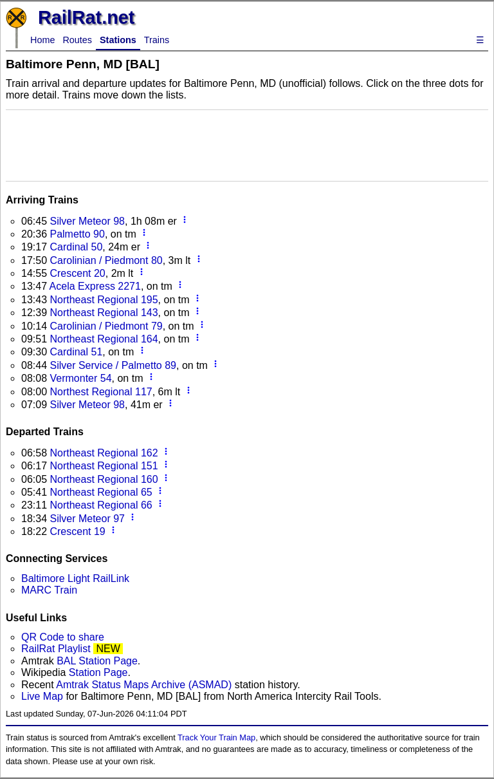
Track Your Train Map (216, 737)
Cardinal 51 (76, 351)
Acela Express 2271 (95, 286)
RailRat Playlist (56, 648)
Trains (156, 40)
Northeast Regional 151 (104, 465)
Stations (118, 40)
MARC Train (49, 590)
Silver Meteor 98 (87, 221)
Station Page (98, 672)
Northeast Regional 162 (104, 452)
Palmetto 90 (77, 234)
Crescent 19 (77, 531)
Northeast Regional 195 (104, 299)
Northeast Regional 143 (104, 312)
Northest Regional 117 (101, 391)
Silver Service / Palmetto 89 (113, 365)
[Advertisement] (247, 144)
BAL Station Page (97, 660)
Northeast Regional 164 (104, 338)
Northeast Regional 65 (101, 492)
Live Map (43, 696)
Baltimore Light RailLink (75, 578)
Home (42, 40)
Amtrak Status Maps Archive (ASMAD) (144, 684)
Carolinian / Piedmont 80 (106, 260)
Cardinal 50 (76, 246)
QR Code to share (62, 637)
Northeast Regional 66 (101, 505)
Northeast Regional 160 (104, 479)
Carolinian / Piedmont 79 (106, 326)
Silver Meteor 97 (87, 518)
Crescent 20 (77, 273)
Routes (77, 40)
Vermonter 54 (80, 378)
